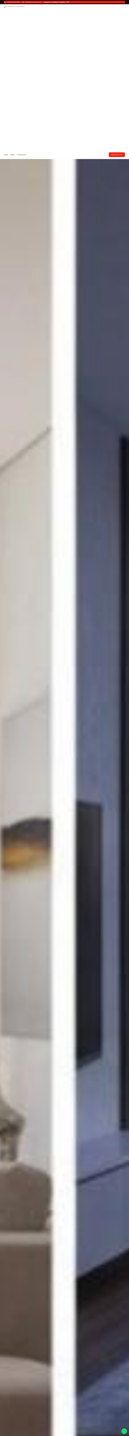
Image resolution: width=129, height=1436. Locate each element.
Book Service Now (116, 8)
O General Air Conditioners (24, 8)
